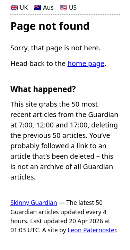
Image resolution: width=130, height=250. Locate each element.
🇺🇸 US (68, 7)
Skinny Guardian (33, 202)
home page (85, 63)
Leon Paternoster (92, 230)
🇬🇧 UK (19, 7)
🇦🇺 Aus (44, 7)
